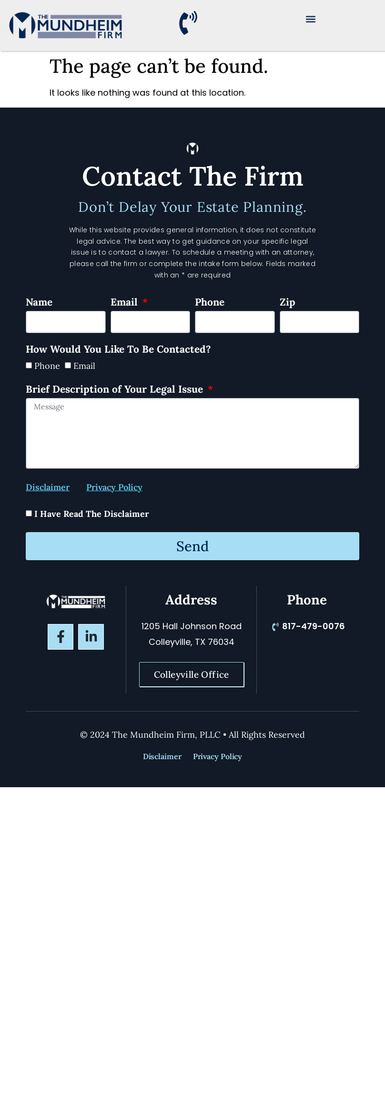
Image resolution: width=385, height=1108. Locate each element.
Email (126, 302)
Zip (287, 302)
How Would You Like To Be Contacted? (118, 350)
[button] (311, 19)
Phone (209, 302)
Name (39, 302)
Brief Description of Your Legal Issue (116, 390)
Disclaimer (162, 756)
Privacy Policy (218, 756)
